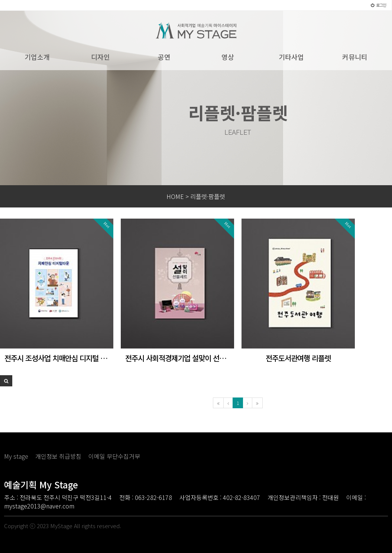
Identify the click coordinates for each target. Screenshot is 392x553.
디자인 (100, 57)
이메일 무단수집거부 (114, 456)
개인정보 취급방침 (58, 456)
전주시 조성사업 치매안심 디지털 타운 (56, 358)
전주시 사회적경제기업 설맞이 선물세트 (177, 358)
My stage (16, 456)
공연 (164, 57)
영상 (227, 57)
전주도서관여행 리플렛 (298, 358)
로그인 (378, 5)
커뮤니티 (354, 57)
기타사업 (291, 57)
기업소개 (37, 57)
